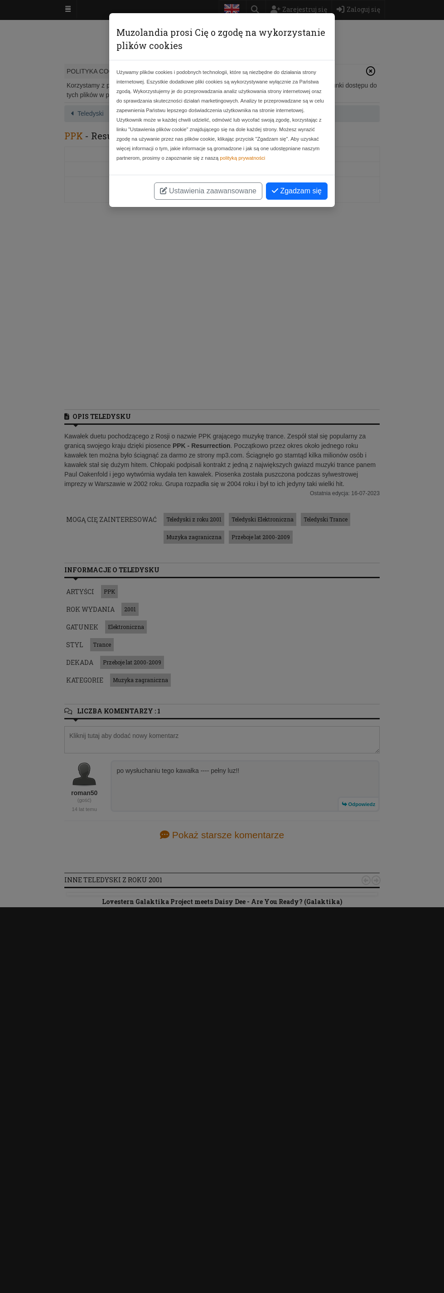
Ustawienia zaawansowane (208, 191)
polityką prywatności (242, 158)
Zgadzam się (297, 191)
